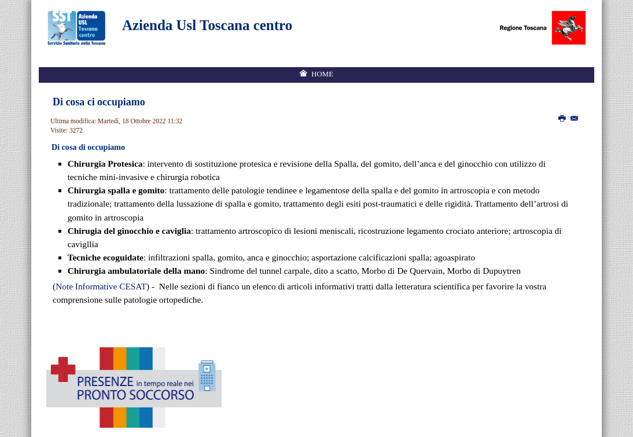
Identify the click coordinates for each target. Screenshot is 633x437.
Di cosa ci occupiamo (99, 102)
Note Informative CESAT (101, 286)
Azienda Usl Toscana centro (207, 25)
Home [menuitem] (322, 74)
